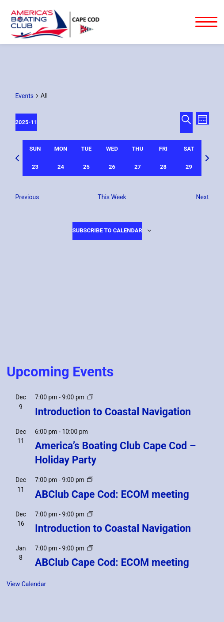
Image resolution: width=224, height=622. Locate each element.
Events (24, 95)
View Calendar (26, 584)
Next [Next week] (202, 197)
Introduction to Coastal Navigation (113, 412)
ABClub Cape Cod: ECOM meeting (112, 495)
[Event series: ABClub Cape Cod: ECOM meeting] (90, 479)
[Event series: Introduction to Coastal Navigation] (90, 397)
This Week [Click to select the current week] (112, 197)
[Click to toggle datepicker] (26, 122)
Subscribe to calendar (107, 230)
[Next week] (207, 158)
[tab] (35, 158)
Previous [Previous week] (27, 197)
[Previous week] (17, 158)
